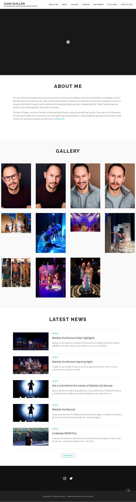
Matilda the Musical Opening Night (72, 361)
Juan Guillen (14, 3)
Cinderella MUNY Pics (64, 433)
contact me (60, 119)
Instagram (98, 4)
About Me (53, 4)
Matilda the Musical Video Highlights (73, 338)
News (64, 4)
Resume (86, 4)
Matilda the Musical (63, 409)
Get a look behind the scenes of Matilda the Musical (82, 385)
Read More (68, 455)
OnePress (71, 496)
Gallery (75, 4)
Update (55, 333)
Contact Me (126, 4)
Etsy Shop (112, 4)
